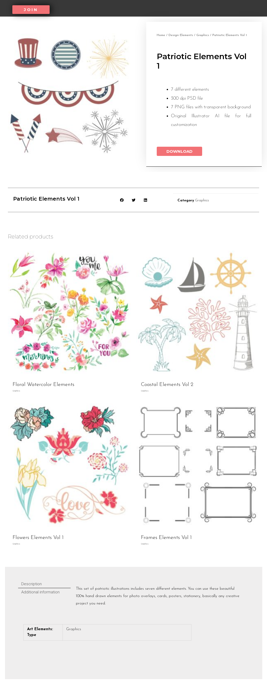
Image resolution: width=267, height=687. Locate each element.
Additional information (40, 592)
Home (161, 35)
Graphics (202, 35)
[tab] (44, 584)
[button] (31, 9)
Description (31, 584)
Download (179, 151)
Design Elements (181, 35)
